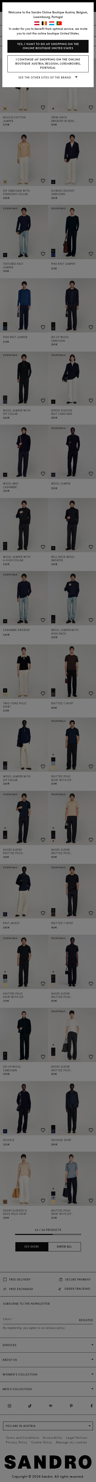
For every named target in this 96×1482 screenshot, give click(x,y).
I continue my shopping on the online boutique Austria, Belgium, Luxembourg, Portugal (48, 63)
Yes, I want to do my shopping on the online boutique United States (48, 46)
